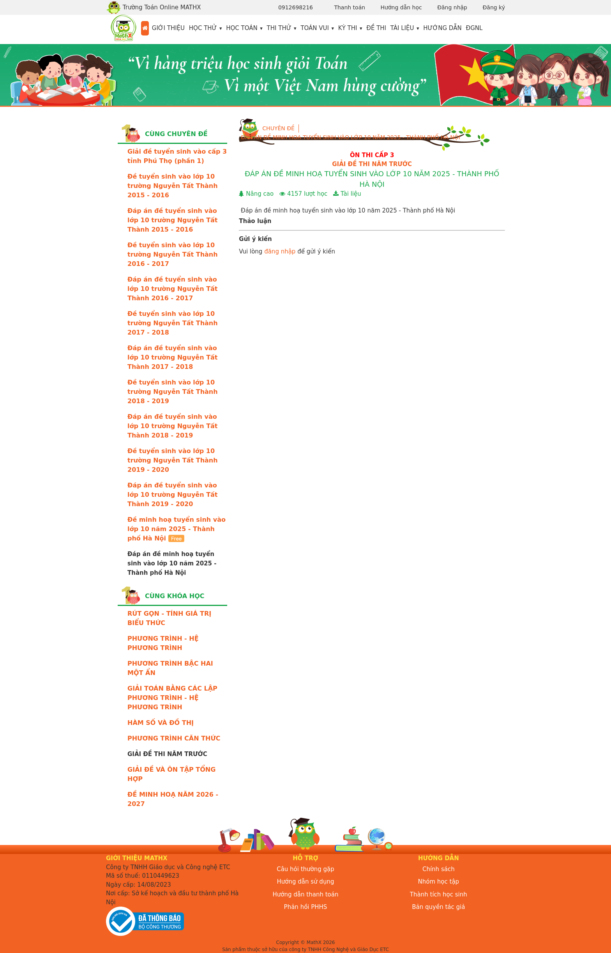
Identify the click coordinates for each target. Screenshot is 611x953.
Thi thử (279, 28)
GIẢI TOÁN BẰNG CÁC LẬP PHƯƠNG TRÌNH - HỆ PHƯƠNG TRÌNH (172, 698)
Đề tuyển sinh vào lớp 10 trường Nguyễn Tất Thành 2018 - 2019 (172, 392)
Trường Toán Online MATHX (153, 7)
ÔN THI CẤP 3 (372, 155)
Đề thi (376, 28)
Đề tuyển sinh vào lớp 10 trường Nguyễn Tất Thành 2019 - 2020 (172, 460)
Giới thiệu (168, 28)
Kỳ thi (347, 28)
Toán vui (314, 28)
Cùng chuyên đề (176, 134)
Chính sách (438, 869)
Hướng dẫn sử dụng (305, 881)
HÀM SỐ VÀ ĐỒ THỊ (160, 722)
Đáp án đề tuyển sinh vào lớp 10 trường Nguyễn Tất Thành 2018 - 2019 (172, 426)
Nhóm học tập (438, 881)
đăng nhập (279, 251)
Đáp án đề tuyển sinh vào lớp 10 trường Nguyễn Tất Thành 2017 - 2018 (172, 357)
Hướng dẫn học (401, 7)
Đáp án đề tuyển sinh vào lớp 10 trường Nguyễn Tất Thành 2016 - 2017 (172, 289)
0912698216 (295, 7)
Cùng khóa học (174, 596)
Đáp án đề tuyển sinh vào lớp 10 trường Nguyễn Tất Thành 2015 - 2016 (172, 220)
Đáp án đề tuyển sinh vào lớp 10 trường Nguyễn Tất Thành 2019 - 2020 (172, 495)
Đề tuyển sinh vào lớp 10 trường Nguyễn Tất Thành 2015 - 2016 (172, 186)
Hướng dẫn (442, 28)
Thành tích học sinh (438, 894)
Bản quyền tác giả (438, 906)
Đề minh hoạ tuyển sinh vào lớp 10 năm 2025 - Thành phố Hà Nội (176, 529)
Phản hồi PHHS (305, 906)
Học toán (242, 28)
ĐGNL (474, 28)
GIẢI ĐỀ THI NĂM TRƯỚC (372, 164)
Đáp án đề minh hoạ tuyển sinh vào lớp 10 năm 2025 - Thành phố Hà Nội (350, 137)
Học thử (203, 28)
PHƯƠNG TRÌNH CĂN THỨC (174, 738)
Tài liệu (402, 28)
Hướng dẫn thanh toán (306, 894)
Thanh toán (349, 7)
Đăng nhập (452, 7)
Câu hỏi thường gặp (305, 869)
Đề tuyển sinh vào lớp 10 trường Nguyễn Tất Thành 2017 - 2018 (172, 323)
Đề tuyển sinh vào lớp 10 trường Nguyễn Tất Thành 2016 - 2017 (172, 254)
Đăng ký (493, 7)
